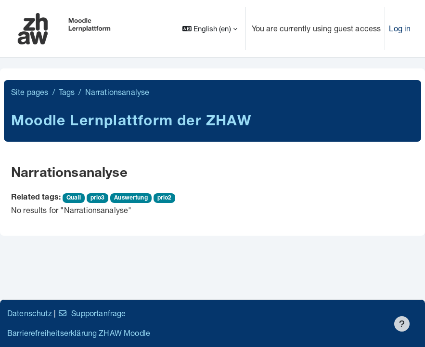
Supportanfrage (92, 313)
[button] (210, 28)
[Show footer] (402, 324)
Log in (400, 28)
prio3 (97, 198)
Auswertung (131, 198)
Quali (73, 198)
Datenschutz (29, 313)
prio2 (164, 198)
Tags (67, 91)
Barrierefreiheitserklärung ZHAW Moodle (78, 332)
